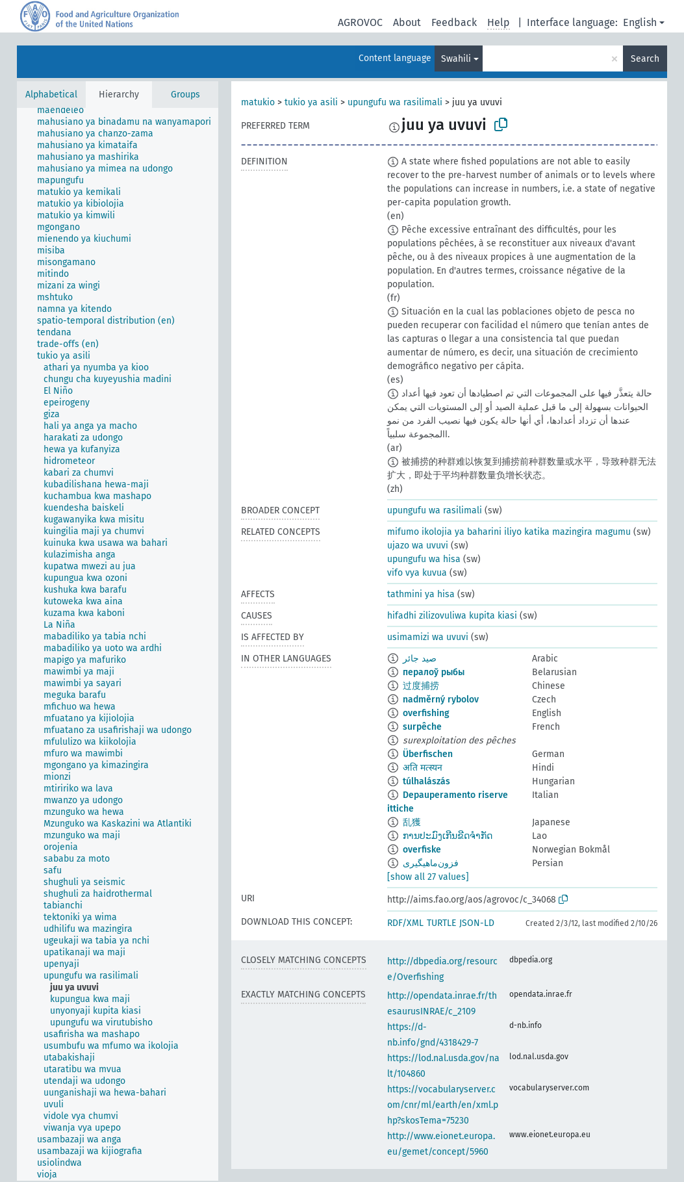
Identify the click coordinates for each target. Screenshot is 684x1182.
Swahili (456, 58)
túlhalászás (426, 781)
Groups (185, 94)
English (640, 22)
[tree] (117, 644)
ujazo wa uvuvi (417, 545)
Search (645, 58)
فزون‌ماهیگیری (431, 863)
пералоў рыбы (433, 672)
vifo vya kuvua (417, 572)
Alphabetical (51, 94)
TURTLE (441, 923)
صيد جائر (420, 658)
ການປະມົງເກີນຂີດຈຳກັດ (447, 836)
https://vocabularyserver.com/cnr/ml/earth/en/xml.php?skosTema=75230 (442, 1105)
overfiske (422, 849)
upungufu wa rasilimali (395, 102)
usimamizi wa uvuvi (427, 637)
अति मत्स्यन (422, 767)
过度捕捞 (421, 685)
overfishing (426, 713)
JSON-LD (476, 923)
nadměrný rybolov (441, 699)
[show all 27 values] (428, 876)
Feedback (454, 22)
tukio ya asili (311, 102)
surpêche (422, 726)
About (407, 22)
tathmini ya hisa (421, 594)
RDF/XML (405, 923)
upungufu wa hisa (424, 559)
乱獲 (412, 822)
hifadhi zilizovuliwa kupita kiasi (452, 615)
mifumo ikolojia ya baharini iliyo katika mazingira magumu (509, 531)
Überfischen (428, 754)
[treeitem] (65, 110)
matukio (258, 102)
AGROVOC (360, 22)
